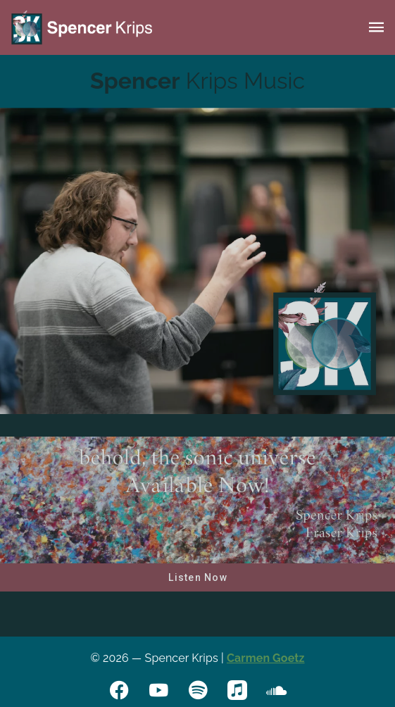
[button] (376, 27)
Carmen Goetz (266, 658)
